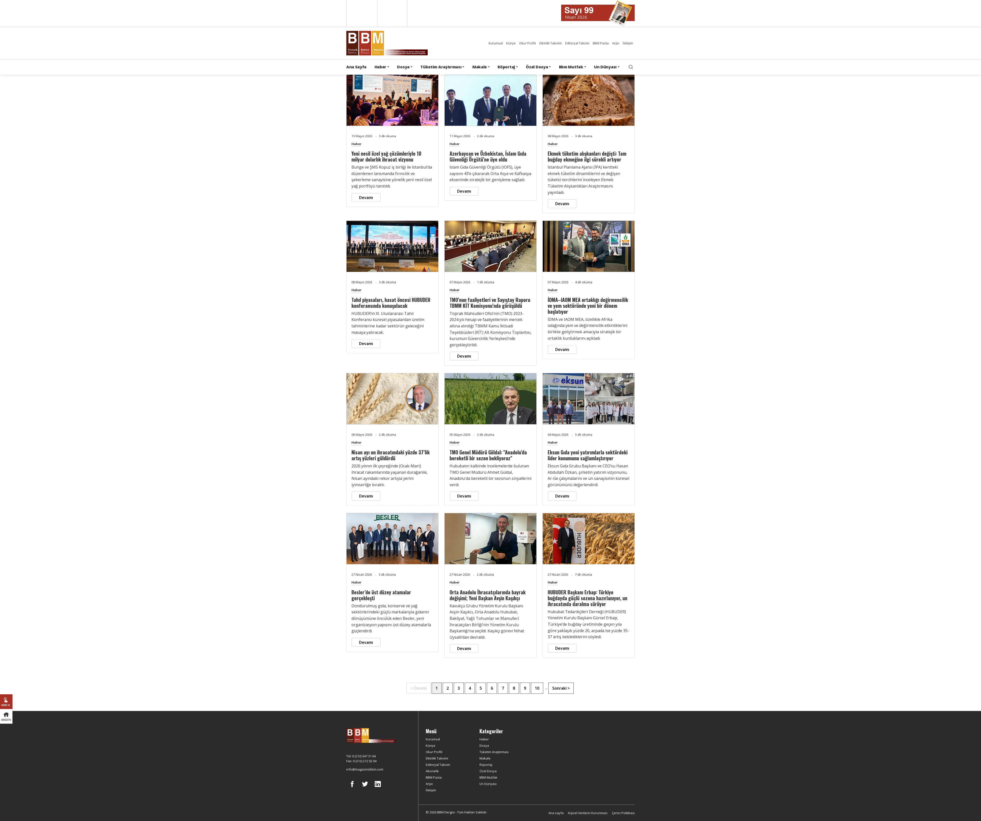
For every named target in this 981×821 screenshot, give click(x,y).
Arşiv (615, 43)
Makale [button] (479, 67)
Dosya (484, 745)
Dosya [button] (403, 67)
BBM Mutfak (488, 777)
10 (537, 688)
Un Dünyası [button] (605, 67)
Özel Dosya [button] (537, 67)
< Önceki (418, 688)
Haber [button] (380, 67)
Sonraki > (561, 688)
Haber (356, 144)
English (361, 13)
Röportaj (485, 764)
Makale (484, 758)
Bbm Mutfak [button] (571, 67)
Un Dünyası (488, 784)
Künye (511, 43)
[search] (631, 67)
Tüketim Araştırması (494, 752)
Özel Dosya (488, 771)
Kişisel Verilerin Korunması (587, 813)
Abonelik (432, 771)
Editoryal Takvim (577, 43)
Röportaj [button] (506, 67)
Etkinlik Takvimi (550, 43)
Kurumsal (496, 43)
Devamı (366, 197)
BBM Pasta (601, 43)
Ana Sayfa (356, 67)
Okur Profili (527, 43)
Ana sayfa (556, 813)
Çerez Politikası (623, 813)
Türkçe (392, 13)
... (546, 688)
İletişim (628, 43)
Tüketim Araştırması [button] (440, 67)
